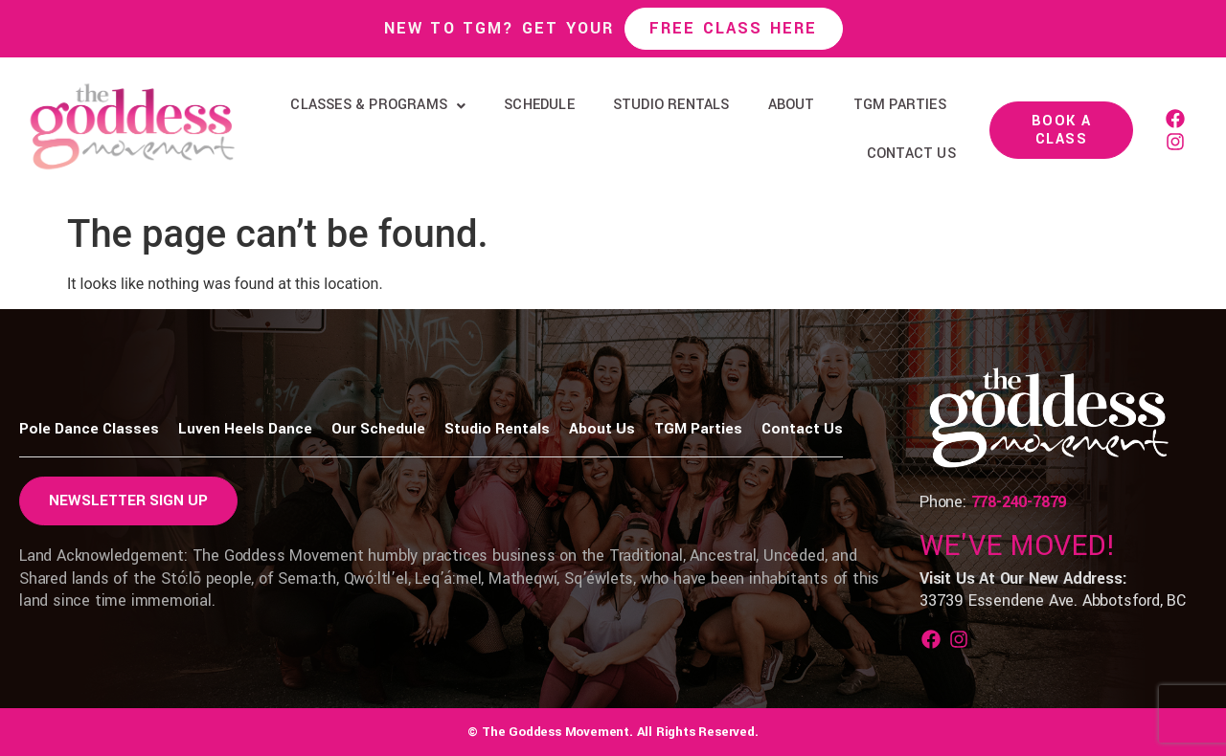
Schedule (539, 105)
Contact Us (911, 154)
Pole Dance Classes (89, 428)
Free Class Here (733, 28)
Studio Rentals (671, 105)
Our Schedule (378, 428)
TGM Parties (899, 105)
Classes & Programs (377, 105)
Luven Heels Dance (245, 428)
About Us (602, 428)
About (791, 105)
